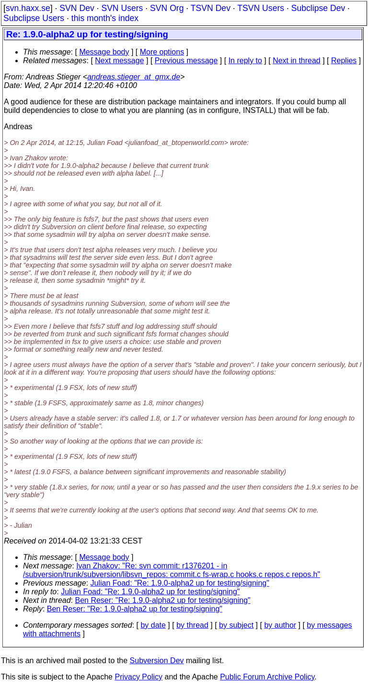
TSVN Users (260, 8)
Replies (343, 60)
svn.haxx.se (28, 8)
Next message (119, 60)
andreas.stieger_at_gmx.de (133, 77)
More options (162, 52)
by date (152, 625)
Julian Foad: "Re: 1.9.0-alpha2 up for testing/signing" (180, 583)
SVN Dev (76, 8)
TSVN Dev (210, 8)
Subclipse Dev (318, 8)
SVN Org (167, 8)
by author (280, 625)
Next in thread (297, 60)
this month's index (104, 18)
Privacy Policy (138, 677)
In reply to (245, 60)
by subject (236, 625)
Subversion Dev (157, 660)
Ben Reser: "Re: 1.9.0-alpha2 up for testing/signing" (163, 600)
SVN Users (122, 8)
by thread (192, 625)
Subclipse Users (33, 18)
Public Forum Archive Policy (267, 677)
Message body (104, 52)
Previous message (186, 60)
